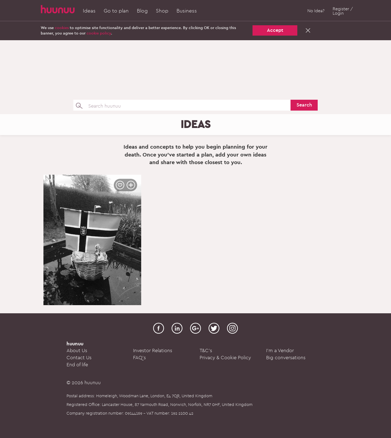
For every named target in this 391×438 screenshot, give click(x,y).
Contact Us (79, 358)
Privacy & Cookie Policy (225, 358)
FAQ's (139, 358)
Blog (142, 11)
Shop (162, 11)
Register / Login (343, 11)
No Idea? (315, 10)
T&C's (206, 350)
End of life (77, 365)
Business (186, 11)
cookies (62, 28)
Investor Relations (152, 350)
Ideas (89, 11)
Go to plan (116, 11)
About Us (77, 350)
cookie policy (99, 33)
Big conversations (285, 358)
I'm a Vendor (280, 350)
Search (304, 105)
